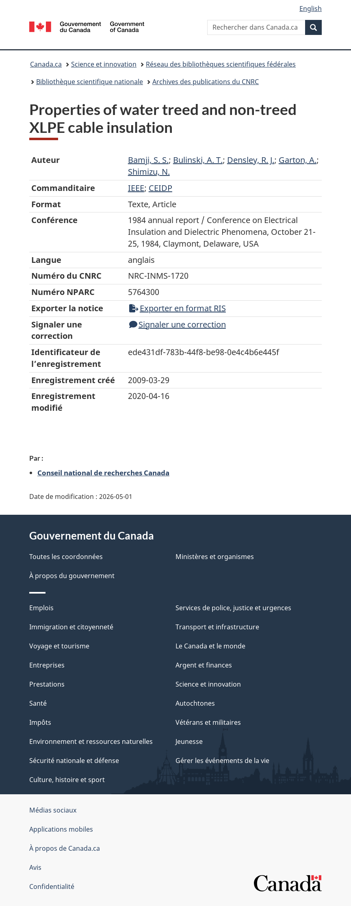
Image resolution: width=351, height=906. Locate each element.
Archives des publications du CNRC (205, 81)
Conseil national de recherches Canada (103, 472)
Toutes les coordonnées (66, 556)
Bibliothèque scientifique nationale (89, 81)
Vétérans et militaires (208, 722)
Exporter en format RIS (177, 308)
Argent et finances (204, 665)
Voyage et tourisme (59, 646)
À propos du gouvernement (72, 575)
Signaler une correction (177, 324)
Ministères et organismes (215, 556)
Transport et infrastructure (217, 626)
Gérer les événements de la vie (222, 760)
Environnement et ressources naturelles (91, 741)
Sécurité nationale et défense (74, 760)
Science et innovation (103, 64)
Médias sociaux (52, 810)
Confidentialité (51, 886)
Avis (35, 867)
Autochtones (195, 703)
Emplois (41, 607)
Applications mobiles (61, 829)
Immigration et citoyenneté (71, 626)
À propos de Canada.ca (64, 848)
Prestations (47, 684)
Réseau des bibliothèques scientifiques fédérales (221, 64)
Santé (38, 703)
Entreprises (47, 665)
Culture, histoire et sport (67, 779)
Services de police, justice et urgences (233, 607)
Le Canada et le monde (210, 646)
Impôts (40, 722)
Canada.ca (46, 64)
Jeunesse (189, 741)
